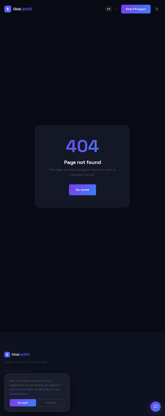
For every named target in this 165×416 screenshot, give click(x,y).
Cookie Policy (18, 394)
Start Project (136, 9)
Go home (82, 190)
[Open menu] (157, 9)
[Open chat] (155, 406)
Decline (51, 402)
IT (115, 9)
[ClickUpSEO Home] (18, 9)
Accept (23, 402)
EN (108, 9)
